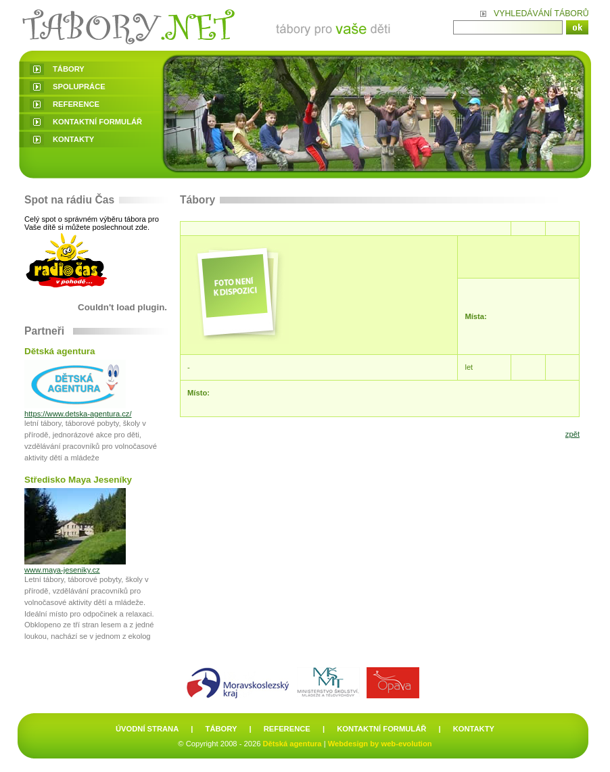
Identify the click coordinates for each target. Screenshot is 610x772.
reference (76, 104)
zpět (572, 434)
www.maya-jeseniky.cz (62, 570)
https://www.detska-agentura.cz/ (78, 414)
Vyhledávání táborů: (541, 13)
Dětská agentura (292, 744)
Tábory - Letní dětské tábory (209, 25)
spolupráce (79, 86)
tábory (69, 69)
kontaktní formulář (97, 122)
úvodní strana (147, 729)
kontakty (73, 139)
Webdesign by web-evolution (380, 744)
